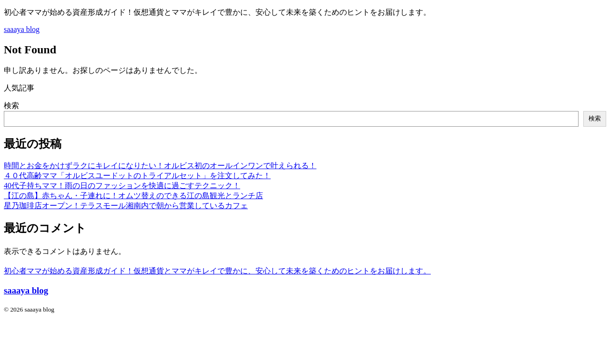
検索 (11, 105)
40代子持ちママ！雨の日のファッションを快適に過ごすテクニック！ (122, 186)
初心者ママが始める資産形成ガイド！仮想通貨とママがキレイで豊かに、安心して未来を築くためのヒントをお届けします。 (217, 271)
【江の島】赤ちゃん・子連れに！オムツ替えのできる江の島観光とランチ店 (133, 196)
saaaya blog (22, 29)
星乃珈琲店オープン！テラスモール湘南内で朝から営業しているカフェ (126, 206)
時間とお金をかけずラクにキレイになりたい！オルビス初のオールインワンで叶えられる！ (160, 165)
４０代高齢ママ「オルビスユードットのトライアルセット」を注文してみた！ (137, 176)
